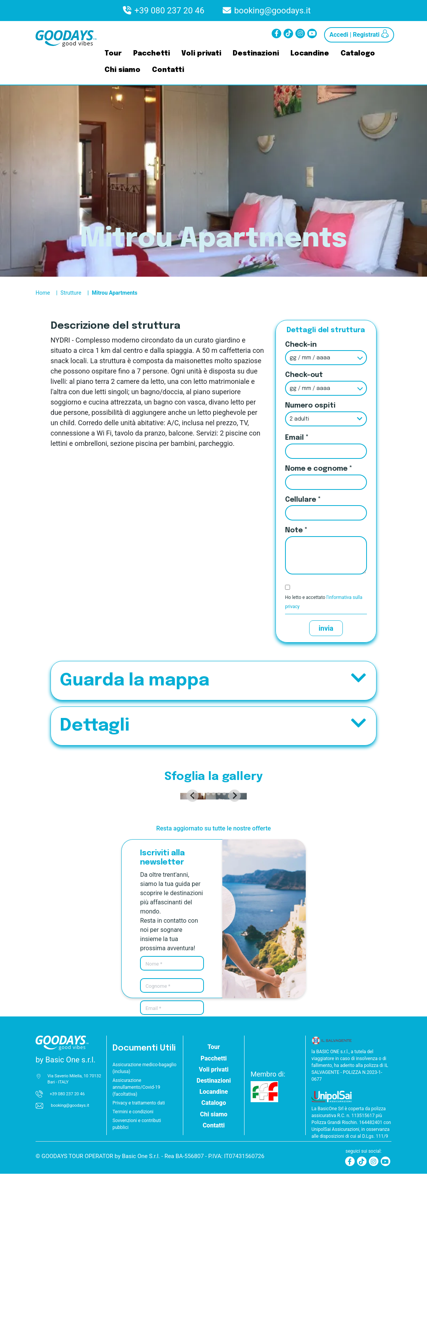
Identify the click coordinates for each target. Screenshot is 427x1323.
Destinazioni (256, 53)
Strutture (70, 293)
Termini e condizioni (132, 1261)
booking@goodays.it (272, 10)
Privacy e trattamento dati (138, 1252)
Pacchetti (151, 53)
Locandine (309, 53)
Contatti (168, 70)
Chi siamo (122, 70)
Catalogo (358, 53)
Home (43, 293)
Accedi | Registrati (359, 33)
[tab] (202, 943)
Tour (113, 53)
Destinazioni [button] (214, 1229)
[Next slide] (358, 870)
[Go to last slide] (68, 870)
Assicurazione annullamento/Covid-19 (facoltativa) (136, 1236)
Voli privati (201, 53)
